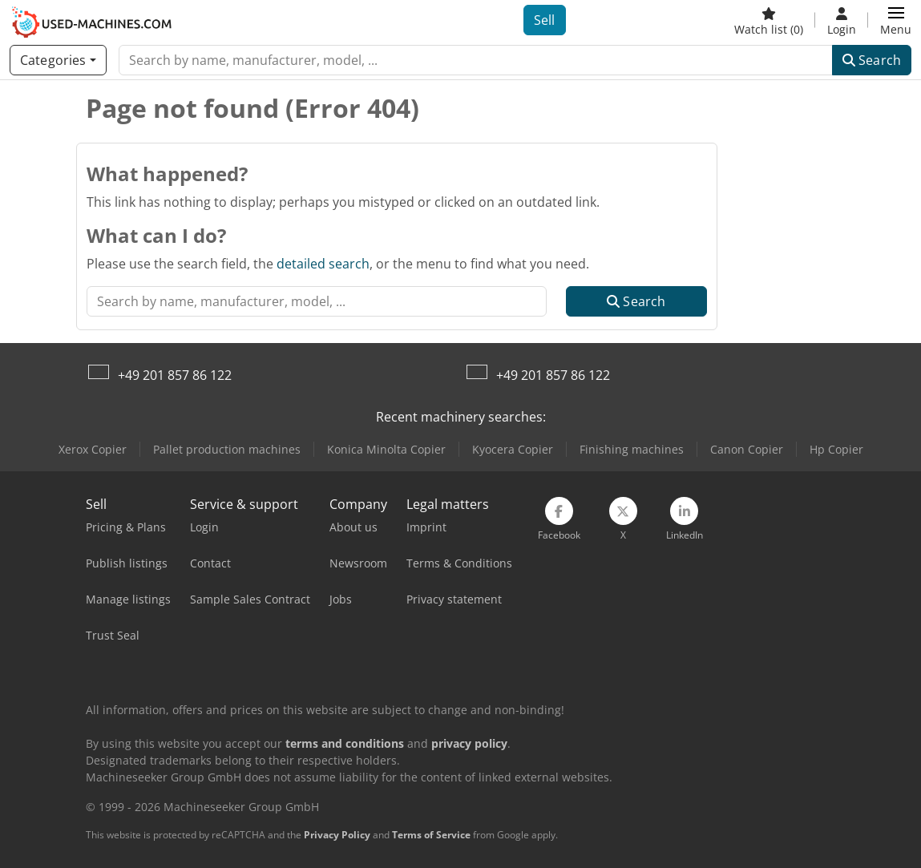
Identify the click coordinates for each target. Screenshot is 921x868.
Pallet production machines (227, 449)
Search (871, 60)
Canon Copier (746, 449)
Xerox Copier (93, 449)
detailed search (323, 264)
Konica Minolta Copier (386, 449)
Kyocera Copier (512, 449)
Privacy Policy (337, 835)
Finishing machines (632, 449)
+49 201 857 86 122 (175, 375)
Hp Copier (836, 449)
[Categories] (58, 60)
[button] (895, 20)
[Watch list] (768, 20)
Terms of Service (431, 835)
